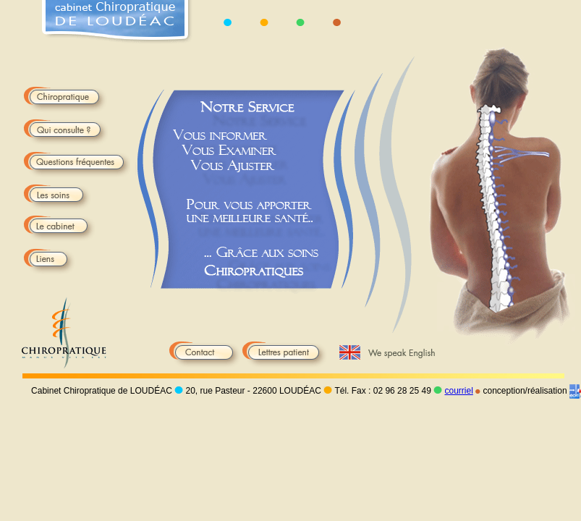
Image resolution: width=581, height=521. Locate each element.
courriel (458, 391)
